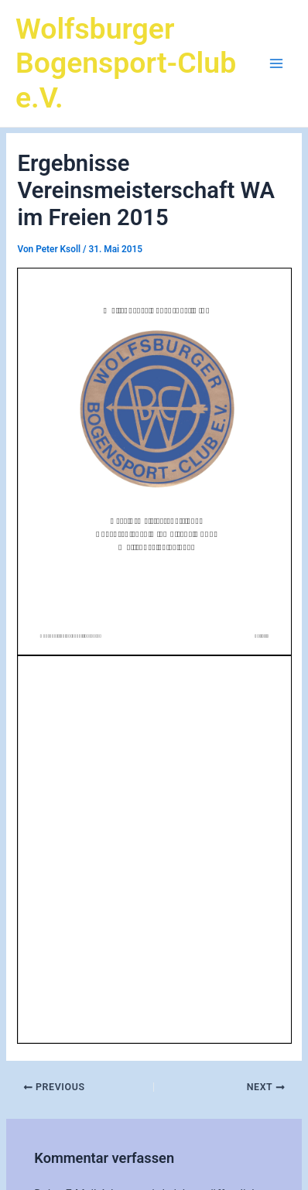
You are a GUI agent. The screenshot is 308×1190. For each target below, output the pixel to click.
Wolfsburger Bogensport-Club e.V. (125, 63)
